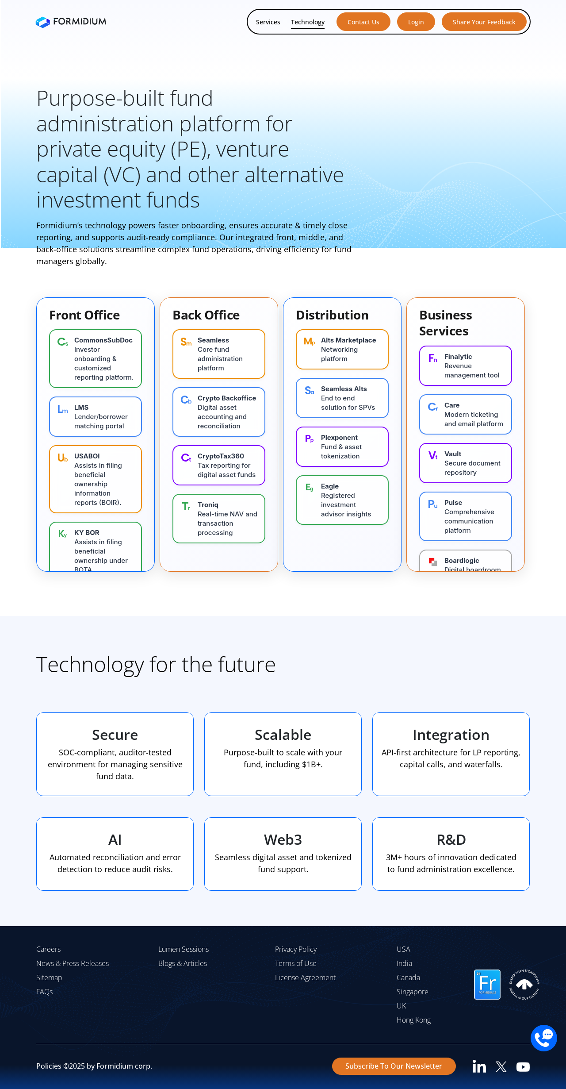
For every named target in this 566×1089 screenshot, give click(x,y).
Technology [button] (308, 22)
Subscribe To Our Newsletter (393, 1066)
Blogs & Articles (182, 963)
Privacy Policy (296, 949)
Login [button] (416, 22)
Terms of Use (296, 963)
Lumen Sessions (183, 949)
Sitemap (49, 977)
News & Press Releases (72, 963)
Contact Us (363, 22)
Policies (48, 1066)
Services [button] (268, 22)
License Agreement (305, 977)
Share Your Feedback (484, 22)
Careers (48, 949)
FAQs (44, 992)
